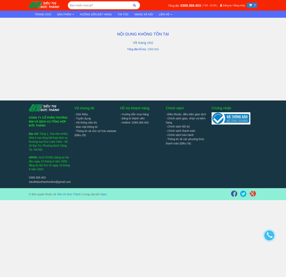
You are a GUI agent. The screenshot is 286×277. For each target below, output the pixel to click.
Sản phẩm (65, 14)
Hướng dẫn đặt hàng (96, 14)
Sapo (103, 194)
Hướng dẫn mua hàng (134, 114)
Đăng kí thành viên (132, 118)
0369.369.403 (191, 5)
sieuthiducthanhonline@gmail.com (50, 181)
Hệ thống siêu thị (86, 122)
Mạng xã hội (144, 14)
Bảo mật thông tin (86, 126)
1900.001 (153, 49)
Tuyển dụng (83, 118)
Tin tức (123, 14)
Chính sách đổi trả (178, 126)
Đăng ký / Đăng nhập (233, 5)
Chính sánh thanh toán (180, 130)
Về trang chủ (143, 43)
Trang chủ (43, 14)
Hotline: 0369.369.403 (134, 122)
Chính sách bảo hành (180, 135)
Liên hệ (165, 14)
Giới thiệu (81, 114)
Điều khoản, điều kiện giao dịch (186, 114)
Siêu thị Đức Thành (69, 194)
